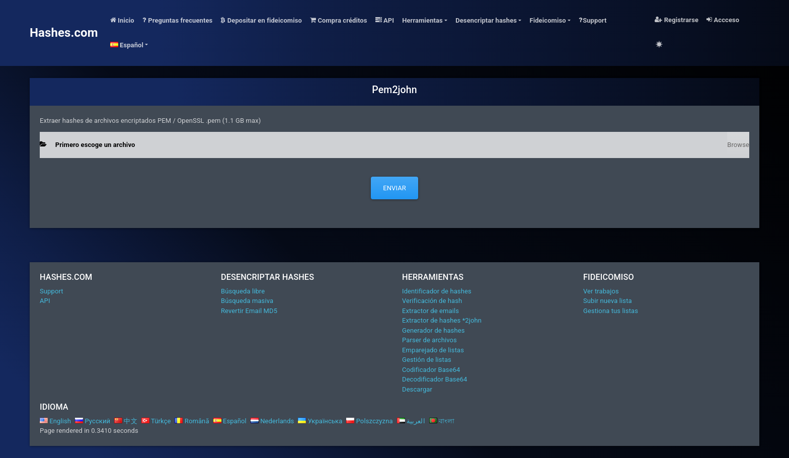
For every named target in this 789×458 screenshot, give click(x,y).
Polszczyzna (369, 421)
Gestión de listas (426, 359)
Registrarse (676, 20)
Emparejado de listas (433, 350)
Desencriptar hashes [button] (486, 20)
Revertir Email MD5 (249, 311)
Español (230, 421)
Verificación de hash (432, 300)
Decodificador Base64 (434, 379)
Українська (320, 421)
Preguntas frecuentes (177, 20)
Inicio (122, 20)
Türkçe (156, 421)
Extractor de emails (430, 311)
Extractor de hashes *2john (442, 320)
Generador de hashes (433, 330)
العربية (411, 421)
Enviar (394, 188)
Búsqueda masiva (247, 300)
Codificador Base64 (431, 369)
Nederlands (272, 421)
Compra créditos (338, 20)
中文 (125, 421)
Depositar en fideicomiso (261, 20)
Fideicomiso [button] (547, 20)
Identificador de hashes (436, 291)
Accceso (722, 20)
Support (593, 20)
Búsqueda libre (243, 291)
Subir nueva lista (607, 300)
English (55, 421)
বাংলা (442, 421)
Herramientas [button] (422, 20)
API (385, 20)
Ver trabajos (601, 291)
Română (192, 421)
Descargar (417, 389)
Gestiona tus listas (610, 311)
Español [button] (126, 45)
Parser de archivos (429, 340)
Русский (92, 421)
